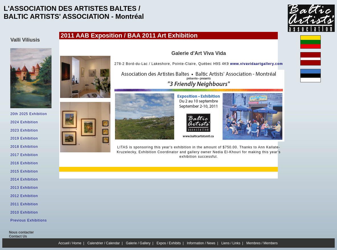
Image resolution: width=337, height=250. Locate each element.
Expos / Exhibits (169, 243)
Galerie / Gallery (138, 243)
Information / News (201, 243)
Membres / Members (262, 243)
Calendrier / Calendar (103, 243)
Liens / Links (231, 243)
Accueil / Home (69, 243)
